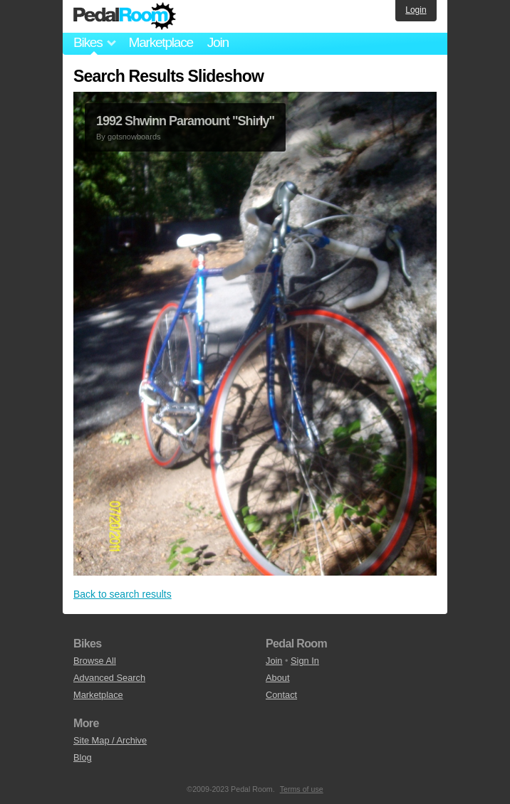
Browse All (94, 660)
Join (218, 42)
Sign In (305, 660)
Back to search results (122, 594)
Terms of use (301, 789)
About (277, 677)
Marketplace (160, 42)
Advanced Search (109, 677)
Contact (281, 694)
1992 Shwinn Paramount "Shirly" (185, 121)
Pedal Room (124, 16)
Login (415, 10)
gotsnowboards (134, 136)
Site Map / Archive (110, 740)
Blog (82, 757)
